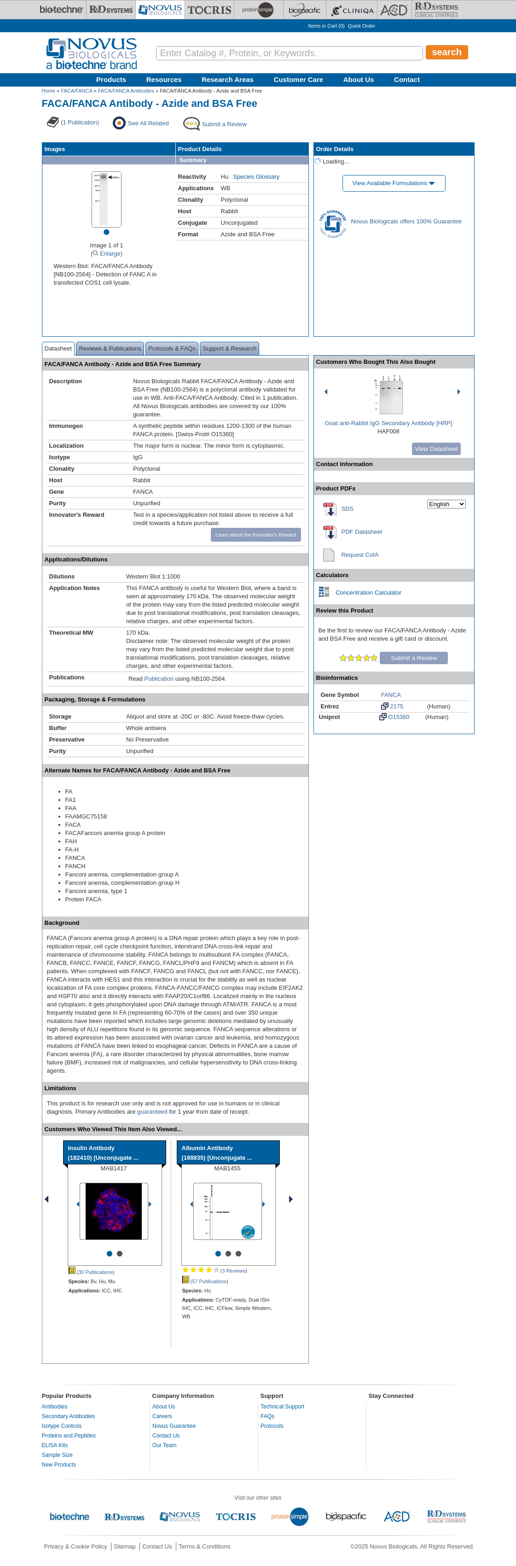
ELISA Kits (55, 1445)
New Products (59, 1464)
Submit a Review (414, 657)
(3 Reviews (213, 1271)
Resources (164, 79)
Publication (159, 678)
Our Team (164, 1445)
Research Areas (228, 79)
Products (111, 79)
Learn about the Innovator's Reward (255, 535)
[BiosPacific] (304, 10)
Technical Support (282, 1406)
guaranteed (152, 1111)
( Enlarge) (106, 253)
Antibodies (55, 1406)
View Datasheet (436, 448)
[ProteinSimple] (258, 10)
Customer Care (299, 79)
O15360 (394, 716)
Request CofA (359, 554)
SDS (348, 508)
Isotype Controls (62, 1426)
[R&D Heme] (436, 10)
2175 (392, 706)
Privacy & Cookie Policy (75, 1546)
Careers (162, 1416)
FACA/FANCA (76, 90)
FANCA (391, 694)
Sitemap (125, 1546)
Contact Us (166, 1435)
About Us (358, 79)
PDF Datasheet (362, 531)
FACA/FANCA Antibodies (126, 90)
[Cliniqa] (351, 10)
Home (48, 90)
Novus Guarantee (174, 1426)
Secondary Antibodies (68, 1416)
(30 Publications (91, 1272)
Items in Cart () (326, 26)
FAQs (267, 1416)
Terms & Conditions (205, 1546)
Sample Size (57, 1455)
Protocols (272, 1426)
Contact (407, 79)
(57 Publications (204, 1281)
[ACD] (394, 10)
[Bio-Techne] (61, 10)
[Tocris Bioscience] (209, 10)
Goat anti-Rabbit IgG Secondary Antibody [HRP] (388, 423)
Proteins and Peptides (69, 1435)
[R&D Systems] (110, 10)
